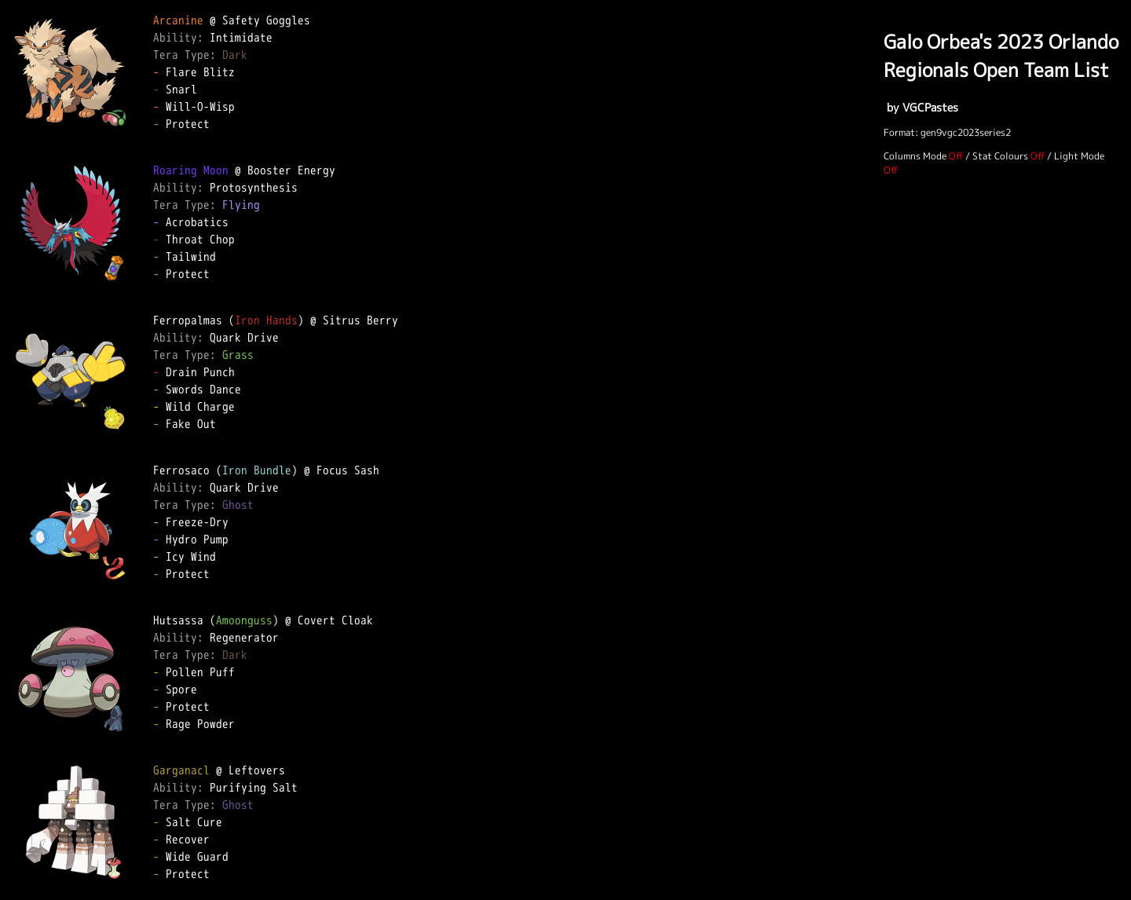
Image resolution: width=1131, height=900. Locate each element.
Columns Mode (915, 156)
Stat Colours (1000, 156)
